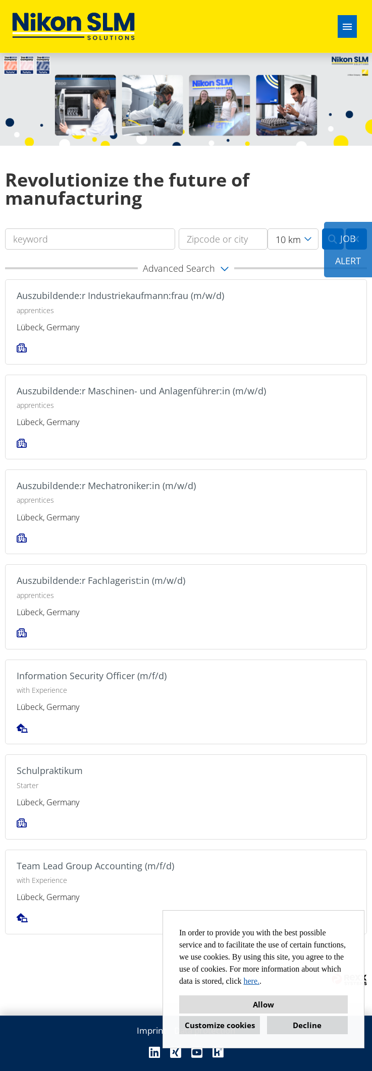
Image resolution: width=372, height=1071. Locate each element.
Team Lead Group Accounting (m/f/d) (95, 866)
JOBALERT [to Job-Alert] (348, 249)
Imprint (151, 1030)
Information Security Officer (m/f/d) (92, 676)
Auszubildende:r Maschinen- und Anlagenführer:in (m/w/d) (141, 391)
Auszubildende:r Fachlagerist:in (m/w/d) (101, 580)
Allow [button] (263, 1004)
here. (252, 981)
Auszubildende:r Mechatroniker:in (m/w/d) (106, 486)
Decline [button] (307, 1025)
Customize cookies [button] (220, 1025)
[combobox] (293, 239)
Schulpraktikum (50, 770)
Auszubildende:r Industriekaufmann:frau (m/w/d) (120, 295)
